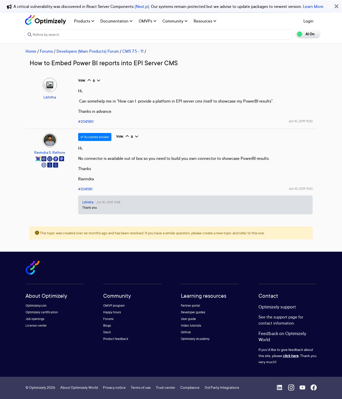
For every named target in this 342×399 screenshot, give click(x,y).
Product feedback (115, 339)
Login (308, 21)
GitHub (186, 332)
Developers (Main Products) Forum (87, 51)
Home (31, 51)
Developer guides (193, 312)
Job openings (35, 319)
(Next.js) (142, 6)
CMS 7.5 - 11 (133, 51)
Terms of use (141, 387)
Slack (107, 332)
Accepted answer (94, 137)
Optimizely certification (42, 312)
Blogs (107, 325)
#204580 (85, 121)
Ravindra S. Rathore (49, 152)
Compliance (189, 387)
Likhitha (49, 97)
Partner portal (190, 305)
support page (285, 317)
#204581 (85, 188)
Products (84, 21)
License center (36, 325)
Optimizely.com (36, 305)
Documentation (116, 21)
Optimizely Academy (195, 339)
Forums (46, 51)
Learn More (313, 6)
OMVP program (114, 305)
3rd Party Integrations (222, 387)
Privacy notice (114, 387)
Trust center (165, 387)
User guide (188, 319)
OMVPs (147, 21)
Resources (205, 21)
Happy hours (112, 312)
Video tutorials (191, 325)
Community (174, 21)
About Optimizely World (79, 387)
